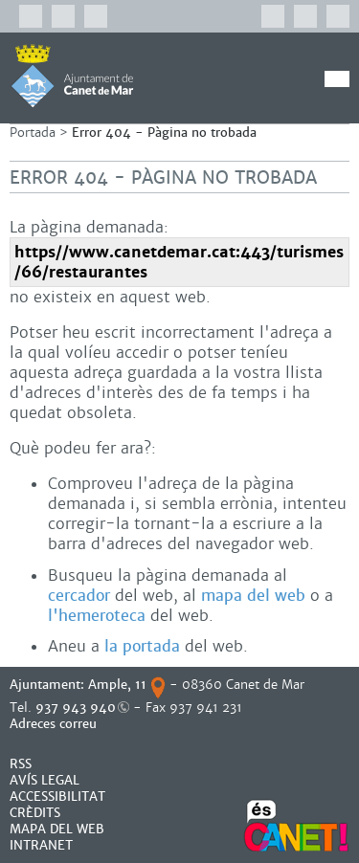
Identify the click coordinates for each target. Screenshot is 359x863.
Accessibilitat (57, 796)
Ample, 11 (117, 684)
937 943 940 (75, 707)
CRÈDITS (35, 813)
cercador (79, 596)
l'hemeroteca (97, 616)
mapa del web (253, 596)
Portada (33, 132)
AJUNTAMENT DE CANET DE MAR (72, 75)
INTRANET (41, 845)
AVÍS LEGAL (44, 780)
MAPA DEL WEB (57, 829)
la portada (142, 646)
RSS (21, 764)
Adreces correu (55, 724)
